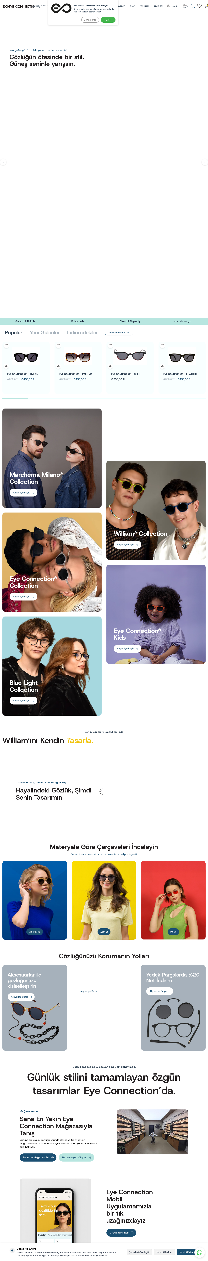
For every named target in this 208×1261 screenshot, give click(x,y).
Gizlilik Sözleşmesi (114, 1211)
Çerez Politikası (113, 1216)
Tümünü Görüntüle (120, 126)
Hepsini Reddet (164, 1252)
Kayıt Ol (195, 1171)
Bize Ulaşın (111, 1220)
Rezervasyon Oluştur (74, 951)
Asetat (104, 724)
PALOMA (76, 167)
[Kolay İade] (78, 115)
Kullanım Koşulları (114, 1207)
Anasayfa (145, 1198)
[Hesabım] (173, 6)
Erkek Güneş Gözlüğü (151, 1211)
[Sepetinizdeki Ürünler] (206, 6)
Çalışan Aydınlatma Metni (83, 1202)
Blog (133, 6)
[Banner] (52, 251)
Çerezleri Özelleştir (139, 1252)
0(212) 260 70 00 (18, 1219)
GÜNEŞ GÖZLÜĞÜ (42, 6)
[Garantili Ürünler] (26, 115)
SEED (125, 167)
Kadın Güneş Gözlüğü (150, 1207)
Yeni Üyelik (181, 1198)
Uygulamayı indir (119, 1026)
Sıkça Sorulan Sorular (115, 1198)
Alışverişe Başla (22, 286)
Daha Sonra (89, 19)
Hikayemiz (145, 1234)
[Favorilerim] (199, 6)
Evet (108, 19)
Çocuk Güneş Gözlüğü (151, 1216)
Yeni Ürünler (146, 1239)
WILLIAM (144, 6)
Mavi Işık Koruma (149, 1220)
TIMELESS (159, 6)
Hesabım (180, 1207)
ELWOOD (180, 167)
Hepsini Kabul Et (187, 1252)
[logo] (19, 6)
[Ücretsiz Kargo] (182, 115)
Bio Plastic (35, 724)
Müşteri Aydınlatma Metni (83, 1211)
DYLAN (22, 167)
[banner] (26, 1106)
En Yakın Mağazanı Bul (36, 951)
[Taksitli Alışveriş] (130, 115)
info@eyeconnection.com (20, 1210)
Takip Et (188, 1065)
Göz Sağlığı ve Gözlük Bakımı (154, 1225)
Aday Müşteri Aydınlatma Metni (86, 1207)
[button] (3, 59)
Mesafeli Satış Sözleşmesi (118, 1202)
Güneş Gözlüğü (148, 1202)
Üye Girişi (180, 1202)
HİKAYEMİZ (119, 6)
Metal (173, 724)
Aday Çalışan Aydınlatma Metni (85, 1198)
